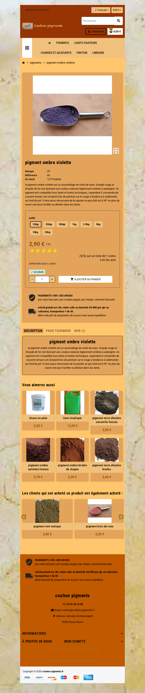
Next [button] (122, 516)
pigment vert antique (46, 526)
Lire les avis (109, 260)
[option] (46, 520)
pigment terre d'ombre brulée (107, 467)
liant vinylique (72, 418)
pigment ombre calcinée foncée (37, 467)
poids (31, 217)
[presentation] (72, 655)
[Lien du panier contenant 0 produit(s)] (116, 31)
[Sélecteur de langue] (101, 10)
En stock (29, 179)
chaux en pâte (37, 418)
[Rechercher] (102, 21)
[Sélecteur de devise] (118, 10)
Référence (30, 175)
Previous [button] (22, 516)
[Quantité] (41, 279)
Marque (28, 171)
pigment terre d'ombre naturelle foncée (107, 420)
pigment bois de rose (99, 526)
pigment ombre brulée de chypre (72, 467)
